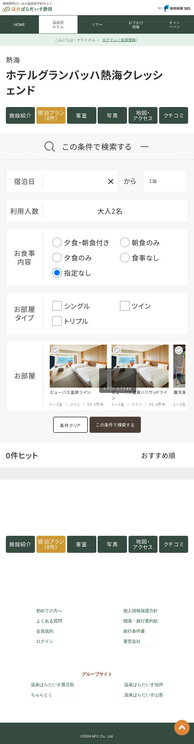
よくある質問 (49, 620)
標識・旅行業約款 (140, 620)
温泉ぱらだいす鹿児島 (52, 684)
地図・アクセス (143, 115)
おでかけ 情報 (136, 24)
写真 (112, 115)
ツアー (97, 25)
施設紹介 (20, 115)
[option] (81, 376)
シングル (71, 306)
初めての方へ (49, 610)
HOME (19, 25)
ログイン (44, 641)
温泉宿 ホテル (58, 24)
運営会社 (132, 641)
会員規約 (44, 631)
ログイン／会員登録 (119, 40)
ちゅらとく (42, 694)
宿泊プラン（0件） (51, 115)
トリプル (70, 321)
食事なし (139, 257)
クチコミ (173, 115)
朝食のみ (140, 242)
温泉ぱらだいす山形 (143, 694)
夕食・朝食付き (81, 242)
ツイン (135, 306)
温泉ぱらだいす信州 (143, 684)
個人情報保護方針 (140, 610)
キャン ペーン (174, 24)
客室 (81, 115)
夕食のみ (72, 257)
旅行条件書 (134, 631)
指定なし (71, 272)
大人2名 (110, 211)
